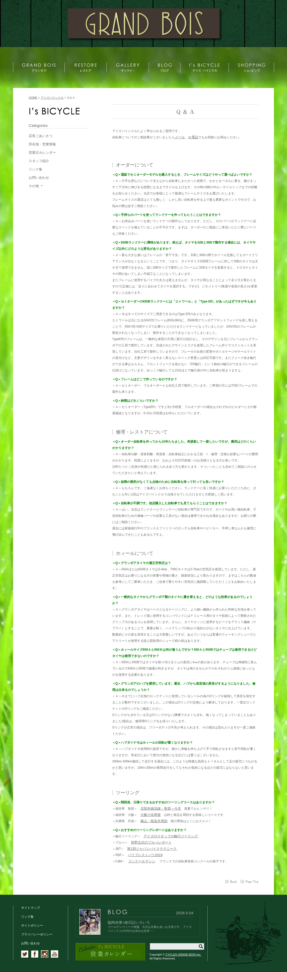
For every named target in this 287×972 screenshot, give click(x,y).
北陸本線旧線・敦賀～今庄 (160, 808)
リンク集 (27, 916)
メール (180, 137)
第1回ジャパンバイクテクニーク (151, 849)
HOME (33, 97)
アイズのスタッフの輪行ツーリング (171, 836)
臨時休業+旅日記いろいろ (129, 922)
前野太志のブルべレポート (151, 842)
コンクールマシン (141, 861)
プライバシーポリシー (36, 934)
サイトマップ (30, 908)
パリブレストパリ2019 (145, 855)
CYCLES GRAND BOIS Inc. (183, 954)
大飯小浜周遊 (150, 815)
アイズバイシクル (52, 97)
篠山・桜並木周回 (154, 821)
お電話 (193, 137)
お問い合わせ (30, 943)
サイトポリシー (32, 925)
